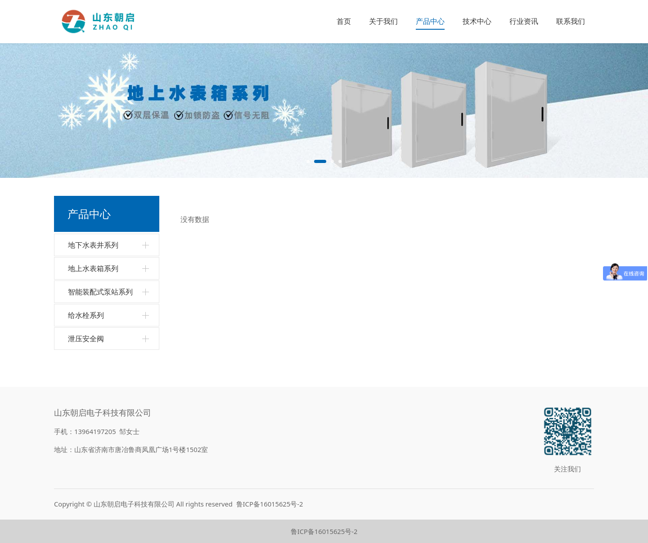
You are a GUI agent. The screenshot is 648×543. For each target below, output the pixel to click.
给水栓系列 (86, 315)
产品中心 (430, 21)
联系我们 (570, 21)
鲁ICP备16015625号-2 (269, 503)
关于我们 (383, 21)
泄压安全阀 (86, 339)
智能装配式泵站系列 (100, 292)
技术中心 (477, 21)
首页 (344, 21)
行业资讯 (523, 21)
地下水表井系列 (93, 245)
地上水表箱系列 (93, 268)
